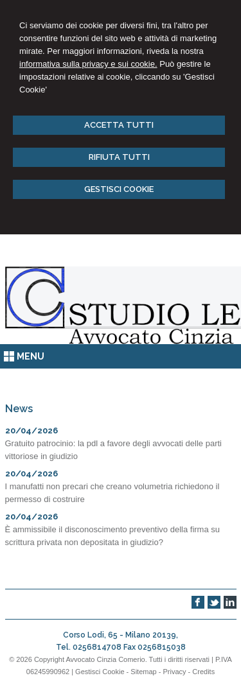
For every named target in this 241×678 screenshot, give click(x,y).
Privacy (174, 671)
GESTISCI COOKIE (119, 189)
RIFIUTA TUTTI (119, 157)
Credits (203, 671)
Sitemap (143, 671)
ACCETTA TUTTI (119, 125)
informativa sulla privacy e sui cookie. (88, 64)
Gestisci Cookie (99, 671)
